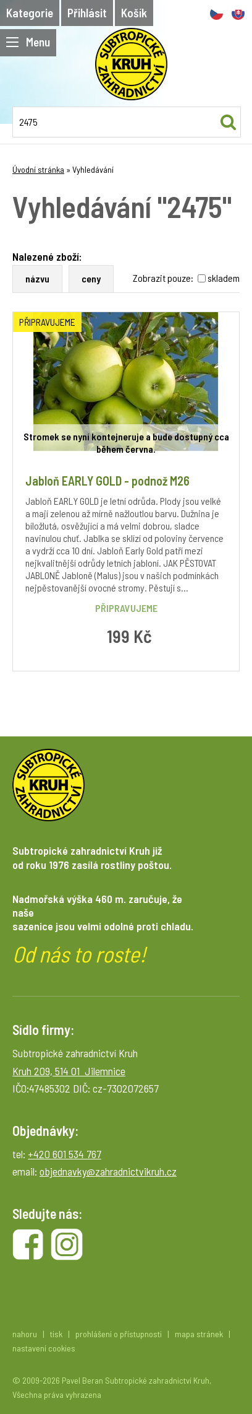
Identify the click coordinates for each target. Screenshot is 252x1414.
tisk (56, 1334)
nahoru (24, 1334)
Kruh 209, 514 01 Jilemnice (68, 1071)
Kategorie (29, 13)
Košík (134, 13)
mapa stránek (199, 1334)
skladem (224, 278)
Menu (28, 42)
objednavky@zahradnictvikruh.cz (108, 1171)
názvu (37, 278)
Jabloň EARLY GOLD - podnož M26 (107, 480)
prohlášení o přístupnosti (118, 1334)
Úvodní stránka (38, 169)
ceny (91, 278)
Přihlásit (87, 13)
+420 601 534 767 (64, 1154)
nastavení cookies (43, 1348)
